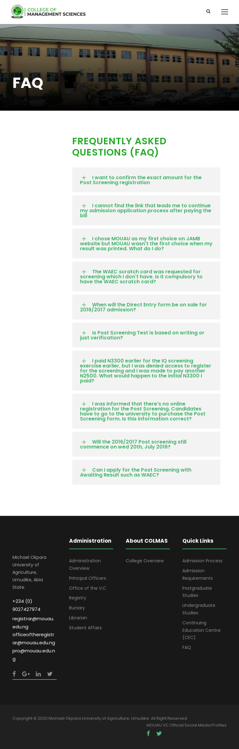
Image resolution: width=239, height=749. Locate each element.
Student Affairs (85, 628)
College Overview (145, 561)
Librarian (78, 618)
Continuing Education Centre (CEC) (201, 630)
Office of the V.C (87, 588)
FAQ (186, 647)
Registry (77, 598)
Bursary (77, 608)
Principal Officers (87, 578)
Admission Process (202, 561)
